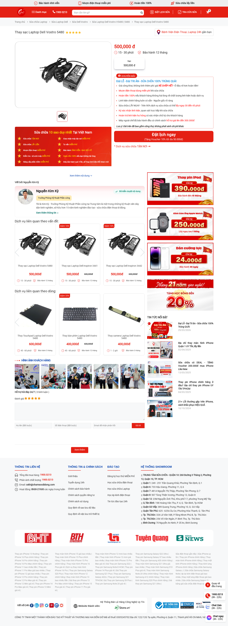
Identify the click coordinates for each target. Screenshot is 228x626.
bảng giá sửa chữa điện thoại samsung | (194, 584)
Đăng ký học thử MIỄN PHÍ (121, 476)
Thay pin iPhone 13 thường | (28, 554)
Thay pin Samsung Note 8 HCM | (110, 567)
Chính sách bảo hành (79, 488)
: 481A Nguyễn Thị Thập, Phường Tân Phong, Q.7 (171, 491)
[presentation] (40, 436)
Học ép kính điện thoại (118, 495)
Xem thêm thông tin (46, 212)
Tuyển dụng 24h (76, 482)
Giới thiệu (73, 476)
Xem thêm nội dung (80, 175)
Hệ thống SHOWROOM (156, 466)
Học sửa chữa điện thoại (119, 482)
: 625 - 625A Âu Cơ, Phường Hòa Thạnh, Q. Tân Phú (176, 511)
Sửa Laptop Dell (59, 22)
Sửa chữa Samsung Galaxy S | (195, 580)
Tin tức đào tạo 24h (117, 501)
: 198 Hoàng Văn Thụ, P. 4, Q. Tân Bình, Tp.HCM (173, 503)
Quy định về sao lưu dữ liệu (81, 507)
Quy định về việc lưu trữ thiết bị (83, 514)
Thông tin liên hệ (27, 466)
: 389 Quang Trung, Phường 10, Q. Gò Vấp (171, 507)
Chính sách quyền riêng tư (81, 495)
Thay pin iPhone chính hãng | (192, 557)
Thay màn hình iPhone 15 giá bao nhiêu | (73, 554)
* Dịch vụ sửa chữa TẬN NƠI (130, 146)
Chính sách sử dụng (78, 501)
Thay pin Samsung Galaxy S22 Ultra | (152, 554)
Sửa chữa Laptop (38, 22)
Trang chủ (20, 22)
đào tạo (113, 466)
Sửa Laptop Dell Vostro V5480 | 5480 (111, 22)
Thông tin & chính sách (85, 466)
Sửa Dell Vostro (80, 22)
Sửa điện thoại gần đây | (187, 554)
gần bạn (187, 32)
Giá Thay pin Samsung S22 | (118, 564)
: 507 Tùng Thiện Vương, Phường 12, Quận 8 (169, 495)
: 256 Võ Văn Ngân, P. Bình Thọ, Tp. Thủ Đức (171, 518)
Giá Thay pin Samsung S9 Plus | (118, 580)
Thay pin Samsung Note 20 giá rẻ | (110, 584)
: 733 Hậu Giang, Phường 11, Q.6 (163, 487)
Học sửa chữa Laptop (118, 488)
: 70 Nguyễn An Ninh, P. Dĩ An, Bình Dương (170, 522)
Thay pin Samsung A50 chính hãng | (156, 560)
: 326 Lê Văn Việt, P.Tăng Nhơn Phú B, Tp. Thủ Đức (174, 514)
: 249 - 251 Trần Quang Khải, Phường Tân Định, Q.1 (172, 483)
